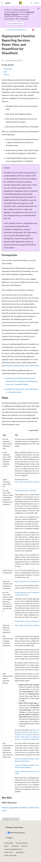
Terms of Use (8, 852)
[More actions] (37, 30)
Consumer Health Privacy (12, 849)
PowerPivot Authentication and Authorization (22, 365)
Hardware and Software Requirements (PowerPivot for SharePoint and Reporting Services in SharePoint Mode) (22, 381)
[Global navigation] (2, 3)
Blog (5, 846)
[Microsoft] (20, 3)
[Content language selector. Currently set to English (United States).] (14, 827)
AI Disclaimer (8, 843)
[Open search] (31, 3)
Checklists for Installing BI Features (17, 30)
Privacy (23, 846)
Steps (5, 72)
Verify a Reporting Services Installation (27, 625)
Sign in (37, 3)
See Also (6, 75)
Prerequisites (7, 69)
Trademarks (19, 852)
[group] (20, 613)
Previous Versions (21, 843)
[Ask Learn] (33, 30)
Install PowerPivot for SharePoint (26, 490)
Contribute (15, 846)
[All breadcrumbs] (4, 30)
